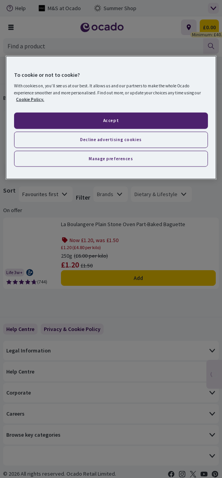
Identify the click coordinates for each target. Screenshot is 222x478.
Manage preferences (111, 158)
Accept (111, 120)
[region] (111, 117)
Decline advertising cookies (110, 139)
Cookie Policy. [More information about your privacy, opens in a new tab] (30, 99)
